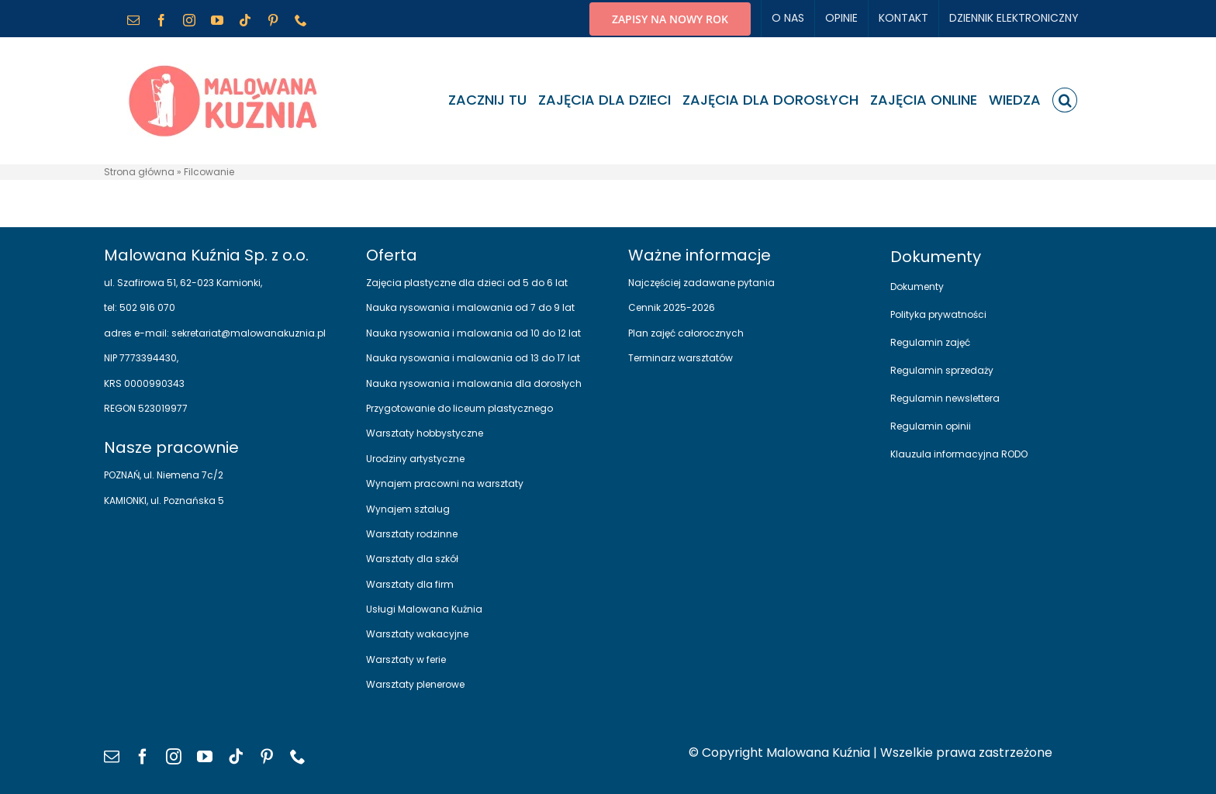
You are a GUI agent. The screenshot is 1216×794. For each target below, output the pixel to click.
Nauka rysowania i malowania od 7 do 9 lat (470, 307)
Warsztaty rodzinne (412, 533)
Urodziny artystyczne (415, 458)
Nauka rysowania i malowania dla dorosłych (474, 383)
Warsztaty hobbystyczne (424, 433)
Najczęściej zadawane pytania (701, 282)
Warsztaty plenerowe (415, 684)
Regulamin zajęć (930, 342)
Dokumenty (917, 286)
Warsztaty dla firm (410, 584)
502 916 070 (146, 307)
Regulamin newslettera (945, 398)
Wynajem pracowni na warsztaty (444, 483)
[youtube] (204, 757)
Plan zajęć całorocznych (686, 333)
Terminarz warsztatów (680, 357)
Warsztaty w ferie (406, 659)
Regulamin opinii (930, 426)
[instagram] (173, 757)
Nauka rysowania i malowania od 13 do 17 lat (473, 357)
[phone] (298, 757)
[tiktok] (236, 757)
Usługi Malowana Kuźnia (424, 609)
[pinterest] (267, 757)
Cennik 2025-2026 (671, 307)
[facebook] (142, 757)
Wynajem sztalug (408, 509)
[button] (1064, 100)
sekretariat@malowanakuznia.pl (247, 333)
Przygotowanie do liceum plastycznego (459, 408)
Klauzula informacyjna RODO (959, 454)
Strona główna (139, 171)
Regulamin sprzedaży (941, 370)
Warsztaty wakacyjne (417, 633)
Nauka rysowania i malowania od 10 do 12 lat (473, 333)
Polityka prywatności (938, 314)
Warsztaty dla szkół (412, 558)
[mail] (111, 757)
